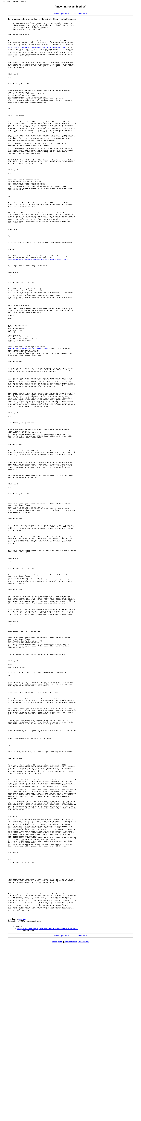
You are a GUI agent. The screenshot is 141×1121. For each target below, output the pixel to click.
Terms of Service (70, 1118)
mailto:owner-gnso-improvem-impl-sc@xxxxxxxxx (28, 411)
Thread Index (82, 14)
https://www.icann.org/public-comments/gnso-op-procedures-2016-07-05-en (38, 304)
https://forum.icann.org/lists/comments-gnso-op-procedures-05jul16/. (37, 50)
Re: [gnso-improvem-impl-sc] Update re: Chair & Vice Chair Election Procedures (47, 1105)
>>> (70, 14)
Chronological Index (61, 14)
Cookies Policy (83, 1118)
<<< (52, 14)
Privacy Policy (57, 1118)
